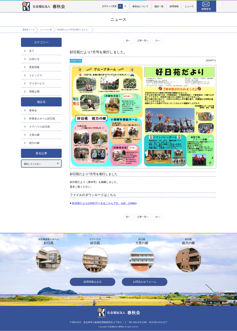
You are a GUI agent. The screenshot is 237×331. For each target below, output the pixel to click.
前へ (128, 41)
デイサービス (37, 83)
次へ (158, 41)
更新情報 (34, 67)
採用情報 (174, 6)
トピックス (35, 75)
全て (31, 50)
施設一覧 (158, 6)
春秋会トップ (28, 29)
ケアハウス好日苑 (39, 126)
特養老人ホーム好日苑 (42, 118)
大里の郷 (34, 134)
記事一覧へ (143, 41)
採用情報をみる (92, 282)
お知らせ (34, 59)
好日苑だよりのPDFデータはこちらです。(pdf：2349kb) (104, 203)
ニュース (189, 6)
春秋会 (33, 110)
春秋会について (140, 6)
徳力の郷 (34, 143)
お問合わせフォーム (144, 282)
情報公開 (34, 91)
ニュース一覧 (46, 29)
